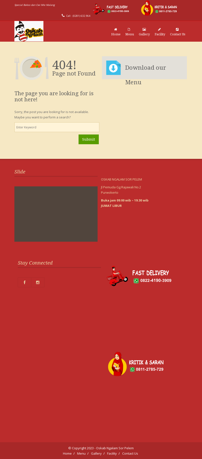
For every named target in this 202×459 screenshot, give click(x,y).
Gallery (144, 32)
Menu (129, 32)
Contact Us (177, 32)
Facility (160, 32)
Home (116, 32)
